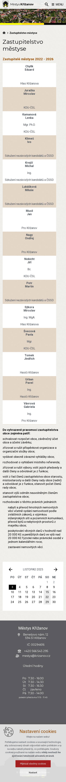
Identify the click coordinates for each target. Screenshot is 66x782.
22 (47, 597)
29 (47, 602)
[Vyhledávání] (46, 4)
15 (47, 592)
